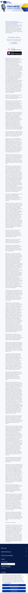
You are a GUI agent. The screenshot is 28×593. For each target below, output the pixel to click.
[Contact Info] (6, 566)
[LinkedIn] (4, 572)
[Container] (4, 2)
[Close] (26, 575)
